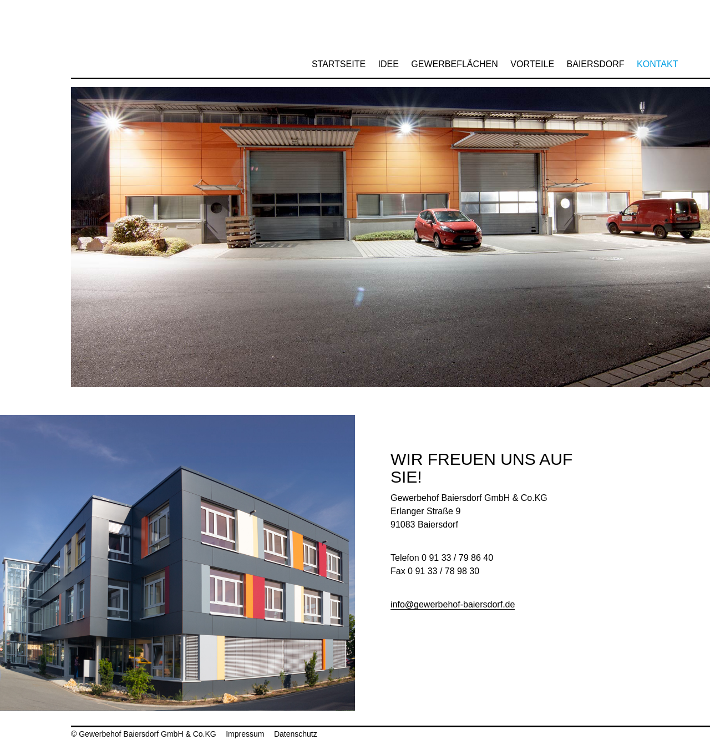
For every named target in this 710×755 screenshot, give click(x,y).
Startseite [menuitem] (339, 64)
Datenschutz (295, 733)
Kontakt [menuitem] (657, 64)
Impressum (245, 733)
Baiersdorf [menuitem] (596, 64)
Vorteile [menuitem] (532, 64)
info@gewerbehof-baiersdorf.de (452, 604)
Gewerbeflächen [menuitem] (454, 64)
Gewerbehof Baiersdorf (103, 39)
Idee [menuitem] (388, 64)
